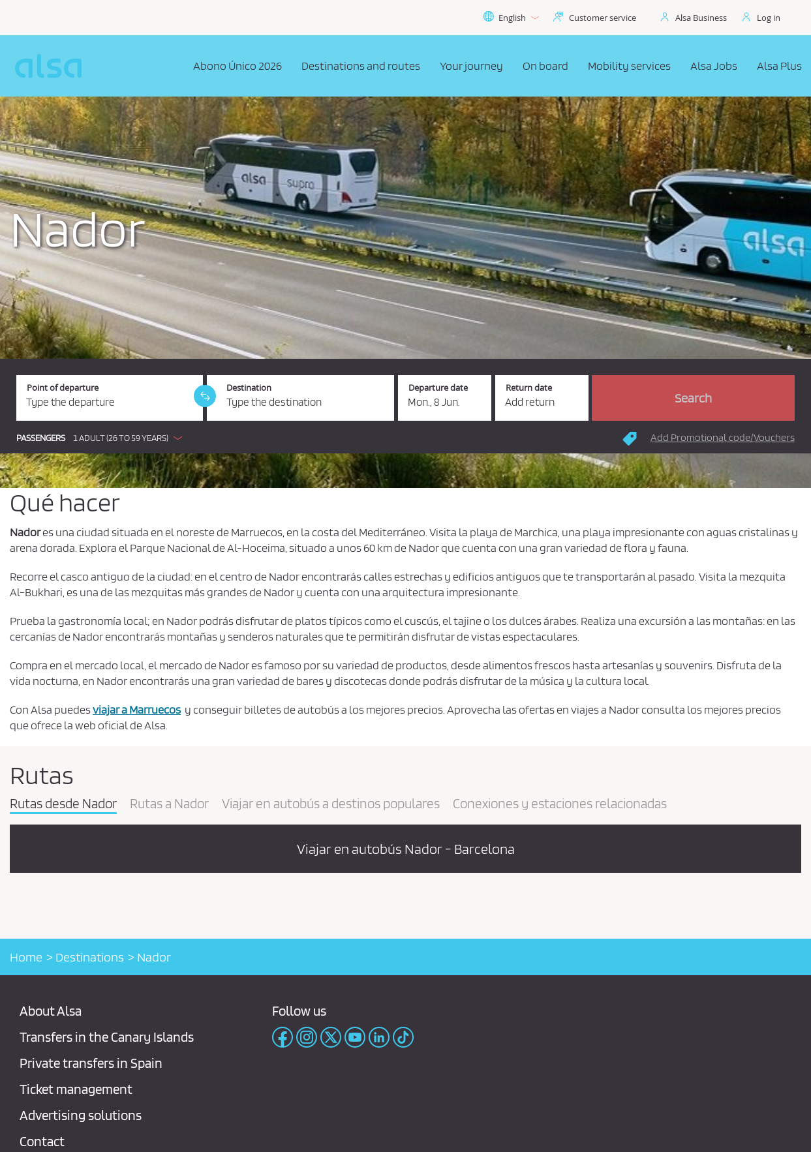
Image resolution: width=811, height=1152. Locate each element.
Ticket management (76, 1089)
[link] (205, 396)
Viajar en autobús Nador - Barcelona (406, 848)
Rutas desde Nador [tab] (63, 804)
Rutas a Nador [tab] (169, 804)
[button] (102, 437)
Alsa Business (701, 17)
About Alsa (51, 1011)
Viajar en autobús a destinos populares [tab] (331, 804)
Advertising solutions (81, 1115)
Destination (248, 388)
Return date (529, 388)
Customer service (602, 17)
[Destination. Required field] (300, 398)
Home (26, 957)
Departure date (438, 388)
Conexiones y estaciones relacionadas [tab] (560, 804)
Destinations (89, 957)
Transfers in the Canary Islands (107, 1037)
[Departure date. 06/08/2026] (444, 398)
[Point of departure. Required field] (109, 398)
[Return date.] (542, 398)
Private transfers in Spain (91, 1063)
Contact (42, 1141)
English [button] (511, 17)
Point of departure (63, 388)
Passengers (40, 438)
